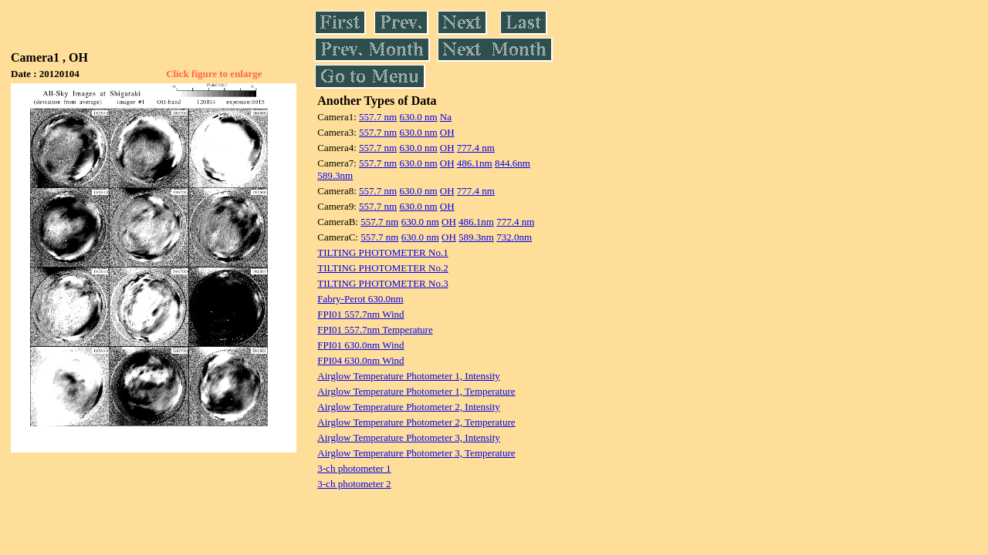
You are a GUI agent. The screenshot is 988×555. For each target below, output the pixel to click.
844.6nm (512, 163)
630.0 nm (418, 117)
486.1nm (474, 163)
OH (447, 132)
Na (446, 117)
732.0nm (514, 237)
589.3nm (335, 175)
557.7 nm (378, 117)
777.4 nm (476, 147)
